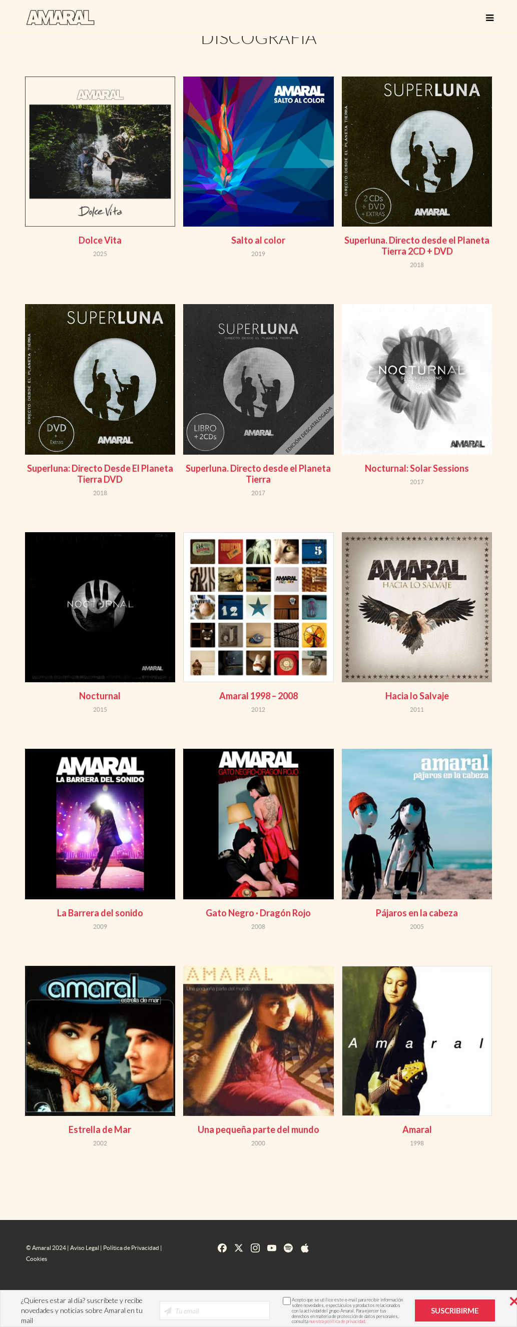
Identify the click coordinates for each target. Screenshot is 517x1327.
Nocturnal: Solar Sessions (417, 468)
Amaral (417, 1129)
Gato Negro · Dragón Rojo (258, 912)
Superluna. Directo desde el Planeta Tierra (258, 474)
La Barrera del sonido (100, 912)
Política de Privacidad (131, 1247)
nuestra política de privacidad (337, 1321)
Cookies (36, 1258)
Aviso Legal (84, 1247)
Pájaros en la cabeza (417, 912)
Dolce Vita (100, 240)
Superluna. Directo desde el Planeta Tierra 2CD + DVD (416, 246)
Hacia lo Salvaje (417, 695)
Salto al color (258, 240)
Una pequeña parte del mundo (258, 1129)
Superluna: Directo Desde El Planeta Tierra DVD (100, 474)
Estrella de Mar (100, 1129)
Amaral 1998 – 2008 (258, 695)
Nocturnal (100, 695)
